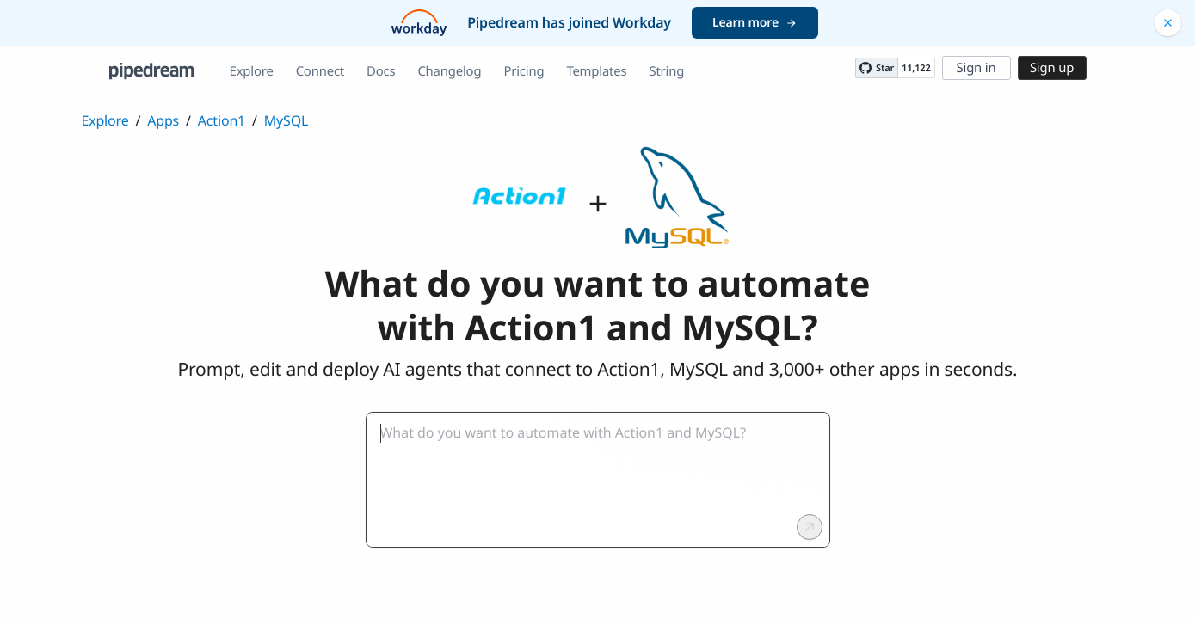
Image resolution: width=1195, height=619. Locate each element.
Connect (320, 71)
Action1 (221, 120)
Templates (596, 71)
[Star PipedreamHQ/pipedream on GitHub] (876, 68)
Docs (381, 71)
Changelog (449, 71)
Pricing (523, 71)
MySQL (286, 120)
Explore (252, 71)
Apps (163, 120)
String (666, 71)
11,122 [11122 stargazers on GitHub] (916, 68)
